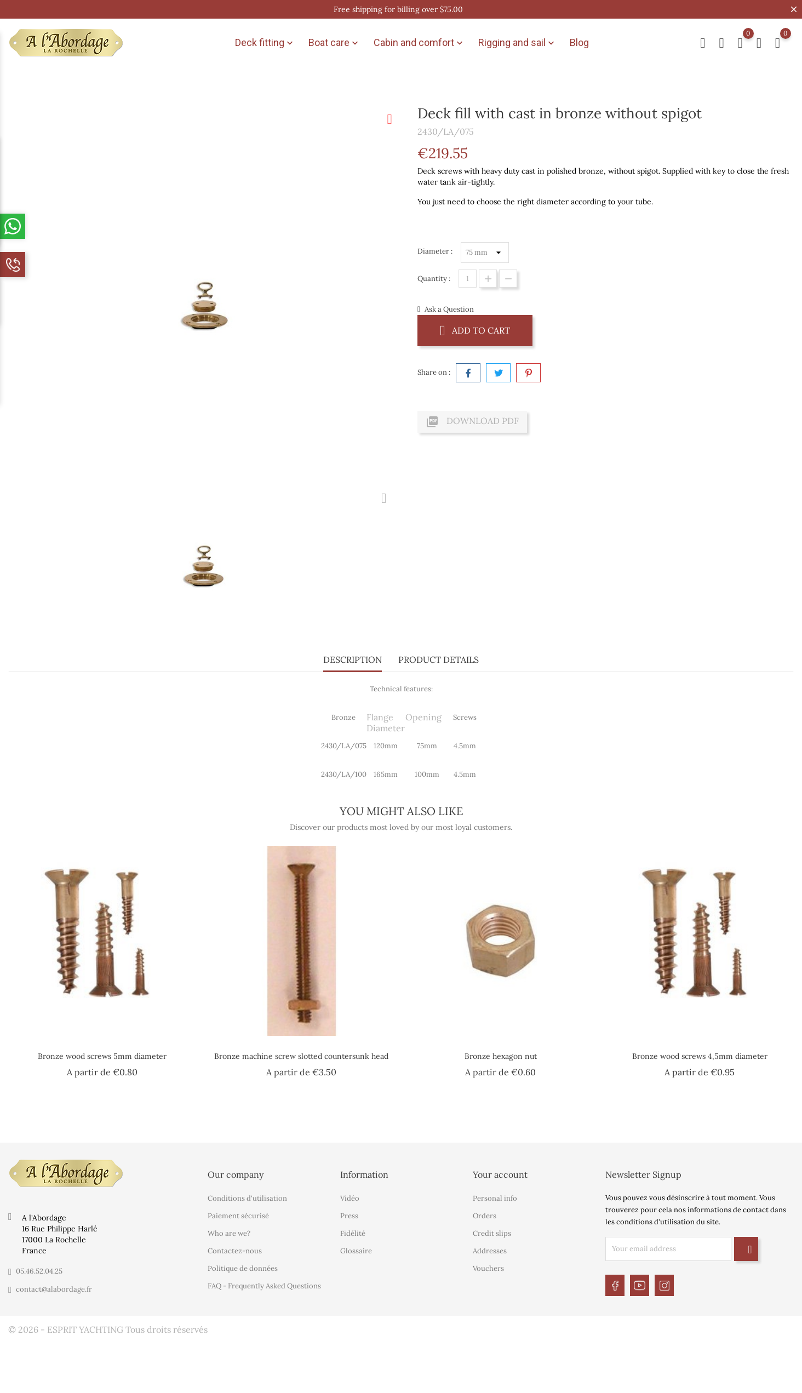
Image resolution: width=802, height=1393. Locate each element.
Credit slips (492, 1233)
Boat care (334, 43)
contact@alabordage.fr (54, 1289)
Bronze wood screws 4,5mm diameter (699, 1056)
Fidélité (352, 1233)
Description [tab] (352, 659)
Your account (500, 1174)
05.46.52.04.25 (39, 1271)
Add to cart (475, 330)
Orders (484, 1215)
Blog (579, 42)
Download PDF (472, 421)
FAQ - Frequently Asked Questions (264, 1286)
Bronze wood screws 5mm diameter (102, 1056)
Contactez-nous (235, 1251)
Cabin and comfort (419, 43)
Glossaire (356, 1251)
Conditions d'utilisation (247, 1198)
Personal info (495, 1198)
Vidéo (349, 1198)
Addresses (490, 1251)
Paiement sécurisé (238, 1215)
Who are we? (229, 1233)
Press (349, 1215)
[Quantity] (468, 279)
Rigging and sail (517, 43)
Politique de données (243, 1268)
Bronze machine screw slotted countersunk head (301, 1056)
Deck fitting (265, 43)
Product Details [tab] (438, 659)
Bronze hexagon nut (501, 1056)
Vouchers (488, 1268)
